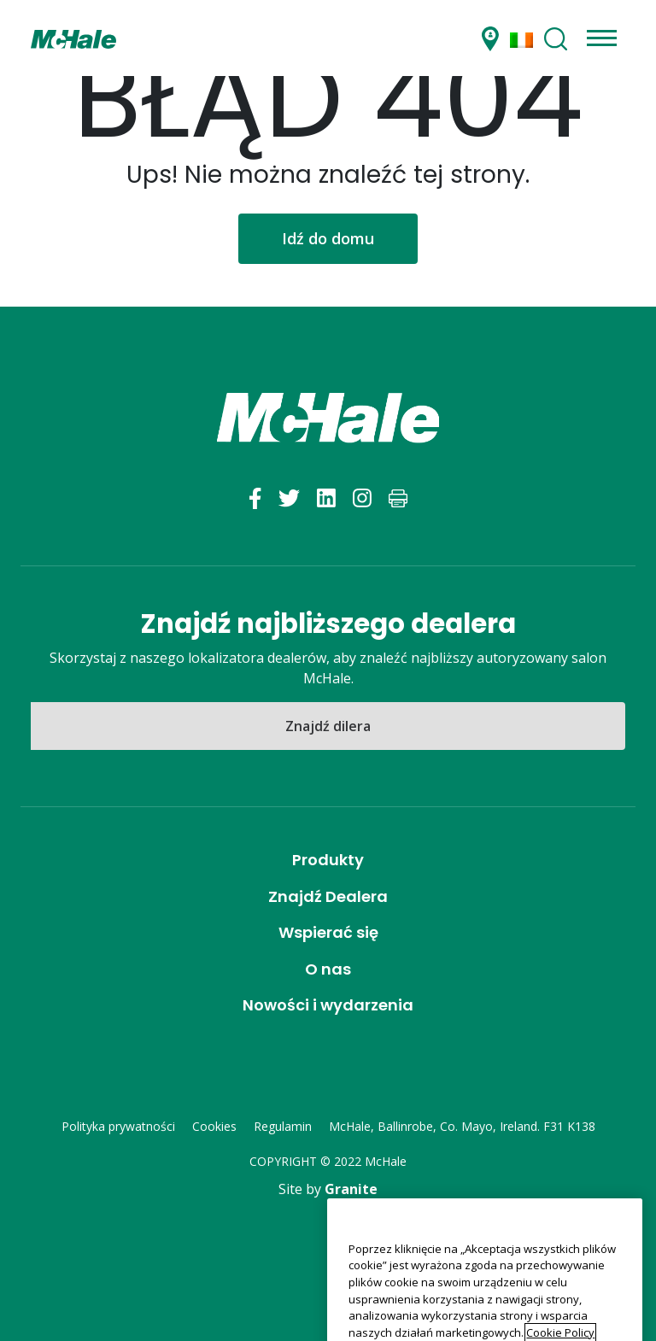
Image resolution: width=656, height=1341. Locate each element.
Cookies (214, 1126)
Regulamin (283, 1126)
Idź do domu (328, 238)
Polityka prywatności (118, 1126)
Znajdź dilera (328, 726)
